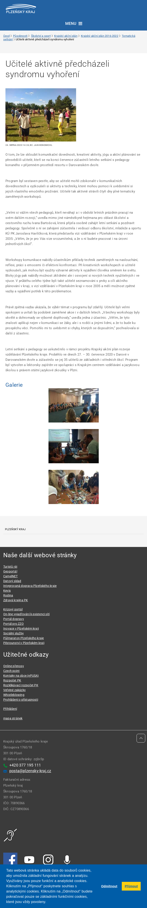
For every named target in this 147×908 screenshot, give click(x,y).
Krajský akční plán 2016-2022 (99, 35)
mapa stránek (12, 718)
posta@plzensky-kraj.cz (30, 770)
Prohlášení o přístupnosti (20, 699)
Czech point (11, 671)
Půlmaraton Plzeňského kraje (23, 638)
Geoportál (10, 571)
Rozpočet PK (12, 680)
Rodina (8, 595)
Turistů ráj (10, 566)
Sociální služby (13, 633)
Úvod (6, 35)
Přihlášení (10, 708)
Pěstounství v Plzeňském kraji (23, 643)
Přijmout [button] (131, 886)
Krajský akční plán (65, 35)
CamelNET (10, 576)
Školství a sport (41, 35)
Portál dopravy (13, 619)
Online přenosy (13, 666)
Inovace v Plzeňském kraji (21, 628)
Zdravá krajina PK (15, 600)
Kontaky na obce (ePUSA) (21, 675)
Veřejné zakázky (14, 690)
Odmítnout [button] (109, 886)
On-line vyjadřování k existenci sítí (26, 614)
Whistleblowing (13, 695)
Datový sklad (12, 581)
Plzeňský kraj (15, 529)
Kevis (7, 590)
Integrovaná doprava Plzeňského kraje (30, 586)
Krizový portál (13, 609)
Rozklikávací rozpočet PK (20, 685)
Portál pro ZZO (13, 623)
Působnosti (20, 35)
